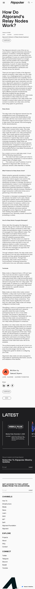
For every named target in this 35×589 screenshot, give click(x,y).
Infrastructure (6, 504)
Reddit (4, 565)
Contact (5, 547)
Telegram (5, 559)
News (4, 510)
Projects (5, 537)
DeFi (3, 522)
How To (4, 501)
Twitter (4, 555)
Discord (4, 562)
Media (4, 507)
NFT (3, 519)
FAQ (3, 544)
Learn (4, 513)
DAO (4, 516)
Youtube (5, 568)
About (4, 540)
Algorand (5, 528)
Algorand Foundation (9, 525)
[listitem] (15, 433)
